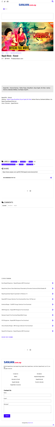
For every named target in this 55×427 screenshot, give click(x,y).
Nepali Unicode (39, 379)
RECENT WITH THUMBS (7, 337)
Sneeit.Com (30, 424)
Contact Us (15, 373)
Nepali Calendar (15, 382)
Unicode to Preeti (16, 379)
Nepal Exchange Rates (39, 376)
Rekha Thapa (10, 99)
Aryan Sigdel (23, 99)
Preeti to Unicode (39, 382)
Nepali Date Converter (15, 384)
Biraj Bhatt (17, 99)
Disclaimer (39, 373)
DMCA (15, 376)
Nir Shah (29, 99)
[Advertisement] (15, 73)
